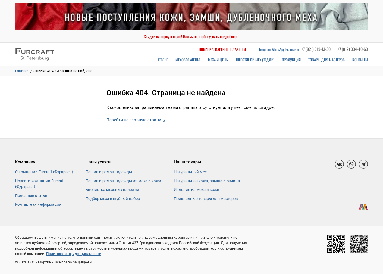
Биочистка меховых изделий (112, 189)
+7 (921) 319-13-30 (316, 49)
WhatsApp (278, 49)
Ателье (163, 60)
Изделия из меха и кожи (196, 189)
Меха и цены (218, 60)
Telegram (265, 49)
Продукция (291, 60)
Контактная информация (38, 204)
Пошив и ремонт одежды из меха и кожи (123, 181)
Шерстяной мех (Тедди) (255, 60)
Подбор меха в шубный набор (113, 198)
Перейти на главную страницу (136, 119)
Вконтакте (292, 49)
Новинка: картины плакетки (222, 49)
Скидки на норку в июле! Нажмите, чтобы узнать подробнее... (191, 36)
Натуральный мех (190, 172)
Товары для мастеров (326, 60)
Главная (22, 71)
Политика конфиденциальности (73, 254)
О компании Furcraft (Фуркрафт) (44, 172)
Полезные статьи (31, 195)
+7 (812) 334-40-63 (352, 49)
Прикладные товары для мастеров (206, 198)
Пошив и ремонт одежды (109, 172)
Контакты (360, 60)
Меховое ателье (187, 60)
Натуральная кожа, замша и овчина (207, 181)
